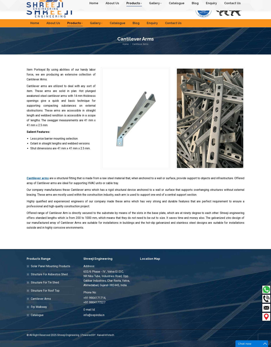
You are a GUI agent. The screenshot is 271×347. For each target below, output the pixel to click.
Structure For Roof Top (45, 297)
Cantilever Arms (41, 305)
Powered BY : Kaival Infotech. (98, 341)
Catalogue (37, 321)
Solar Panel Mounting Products (50, 272)
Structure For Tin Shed (45, 289)
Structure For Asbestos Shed (49, 281)
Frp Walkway (39, 313)
